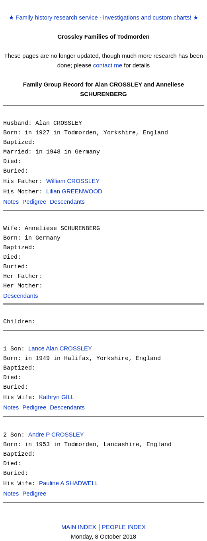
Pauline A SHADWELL (68, 480)
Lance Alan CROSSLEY (60, 347)
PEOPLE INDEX (124, 523)
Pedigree (34, 201)
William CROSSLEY (73, 181)
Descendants (67, 201)
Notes (11, 201)
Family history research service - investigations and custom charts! (103, 17)
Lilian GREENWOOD (74, 191)
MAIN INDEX (78, 523)
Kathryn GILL (56, 395)
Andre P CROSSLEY (56, 432)
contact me (107, 65)
